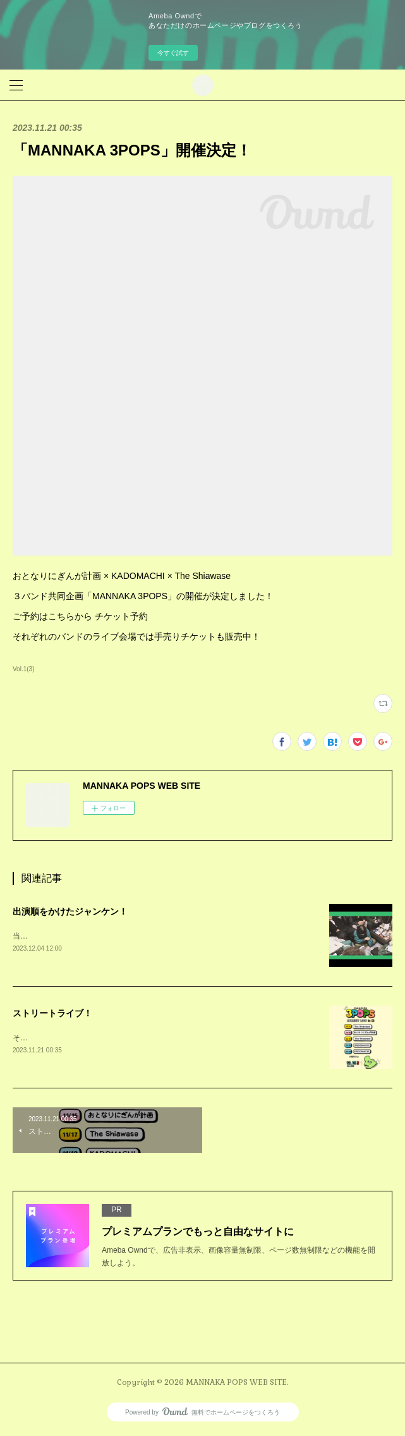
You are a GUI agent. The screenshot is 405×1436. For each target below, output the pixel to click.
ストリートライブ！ (52, 1014)
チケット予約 (121, 616)
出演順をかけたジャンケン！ (70, 911)
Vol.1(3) (24, 669)
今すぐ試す (173, 52)
